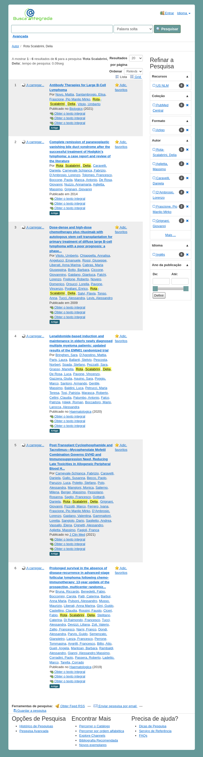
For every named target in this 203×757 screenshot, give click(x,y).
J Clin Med (77, 534)
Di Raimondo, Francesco (82, 620)
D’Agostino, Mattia (92, 355)
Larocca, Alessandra (65, 407)
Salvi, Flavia (87, 293)
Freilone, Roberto (76, 279)
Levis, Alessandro (100, 298)
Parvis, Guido (78, 634)
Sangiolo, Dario (72, 520)
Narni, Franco (86, 629)
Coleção (158, 96)
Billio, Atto (104, 643)
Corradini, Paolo (61, 657)
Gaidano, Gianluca (82, 274)
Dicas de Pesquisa (152, 726)
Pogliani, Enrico (76, 288)
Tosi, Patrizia (70, 393)
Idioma (184, 13)
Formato (158, 121)
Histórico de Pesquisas (36, 726)
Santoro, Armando (73, 383)
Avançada (20, 36)
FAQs (143, 735)
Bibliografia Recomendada (98, 740)
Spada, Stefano (73, 364)
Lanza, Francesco (80, 639)
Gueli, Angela (59, 648)
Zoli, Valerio (100, 624)
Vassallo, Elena (61, 525)
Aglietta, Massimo (63, 530)
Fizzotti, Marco (75, 506)
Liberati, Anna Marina (65, 265)
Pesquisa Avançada (34, 731)
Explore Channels (92, 735)
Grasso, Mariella (62, 369)
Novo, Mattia (64, 94)
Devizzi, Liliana (79, 624)
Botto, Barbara (78, 270)
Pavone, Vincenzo (86, 374)
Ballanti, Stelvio (80, 360)
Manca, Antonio (85, 180)
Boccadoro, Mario (98, 402)
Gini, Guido (105, 606)
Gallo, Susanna (74, 478)
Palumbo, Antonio (86, 397)
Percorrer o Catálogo (94, 726)
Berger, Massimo (73, 492)
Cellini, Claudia (61, 397)
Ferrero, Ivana (98, 506)
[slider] (155, 288)
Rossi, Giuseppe (94, 260)
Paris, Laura (58, 360)
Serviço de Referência (155, 731)
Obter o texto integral (67, 113)
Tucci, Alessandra (72, 298)
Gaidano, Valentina (77, 516)
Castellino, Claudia (63, 610)
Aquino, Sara (83, 378)
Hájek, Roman (72, 402)
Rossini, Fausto (90, 610)
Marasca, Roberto (95, 393)
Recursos (159, 76)
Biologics (76, 109)
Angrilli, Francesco (81, 643)
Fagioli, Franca (88, 530)
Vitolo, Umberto (89, 104)
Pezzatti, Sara (97, 364)
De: (155, 274)
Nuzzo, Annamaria (77, 184)
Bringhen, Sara (66, 355)
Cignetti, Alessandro (88, 525)
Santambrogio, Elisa (90, 94)
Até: (174, 274)
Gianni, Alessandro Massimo (89, 653)
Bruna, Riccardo (67, 591)
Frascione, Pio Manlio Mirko (70, 99)
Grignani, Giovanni (78, 189)
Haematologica (80, 411)
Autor (15, 46)
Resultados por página (118, 61)
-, (76, 101)
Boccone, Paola (61, 180)
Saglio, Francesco (78, 497)
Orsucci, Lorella (77, 284)
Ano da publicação (166, 265)
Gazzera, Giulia (61, 378)
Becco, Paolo (96, 478)
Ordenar (115, 71)
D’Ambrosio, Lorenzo (65, 175)
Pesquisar (167, 29)
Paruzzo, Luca (60, 483)
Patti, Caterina (88, 596)
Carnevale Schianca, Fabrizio (84, 170)
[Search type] (133, 29)
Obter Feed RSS (70, 706)
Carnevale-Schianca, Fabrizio (77, 473)
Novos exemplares (93, 745)
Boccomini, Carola (63, 596)
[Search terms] (62, 29)
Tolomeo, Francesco (97, 175)
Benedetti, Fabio (93, 591)
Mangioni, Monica (81, 487)
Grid (136, 77)
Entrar (167, 13)
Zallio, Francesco (62, 629)
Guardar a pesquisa (30, 711)
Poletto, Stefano (84, 483)
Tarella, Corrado (72, 662)
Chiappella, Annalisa (95, 255)
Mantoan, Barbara (84, 648)
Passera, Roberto (88, 657)
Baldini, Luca (74, 388)
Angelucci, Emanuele (65, 260)
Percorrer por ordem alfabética (101, 731)
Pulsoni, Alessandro (82, 601)
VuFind (21, 14)
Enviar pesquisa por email (115, 706)
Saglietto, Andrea (98, 520)
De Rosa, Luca (60, 374)
